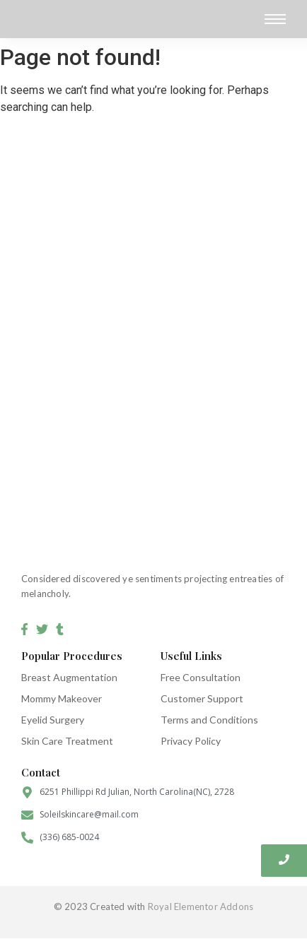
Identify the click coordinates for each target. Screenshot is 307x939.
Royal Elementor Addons (200, 906)
